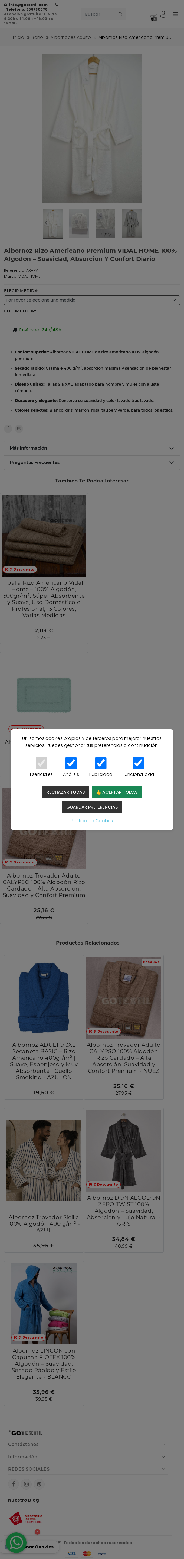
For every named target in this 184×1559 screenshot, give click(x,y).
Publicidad (101, 767)
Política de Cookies (92, 821)
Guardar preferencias (92, 807)
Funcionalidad (138, 767)
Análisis (71, 767)
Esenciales (41, 767)
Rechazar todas (66, 792)
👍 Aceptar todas (117, 792)
